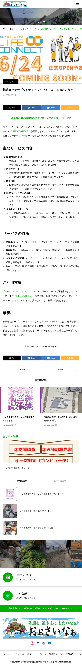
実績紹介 (53, 654)
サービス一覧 (40, 654)
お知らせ (15, 654)
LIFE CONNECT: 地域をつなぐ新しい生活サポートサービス (41, 118)
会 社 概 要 (27, 654)
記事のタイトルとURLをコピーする (41, 346)
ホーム (6, 654)
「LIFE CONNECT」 (20, 131)
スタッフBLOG (10, 82)
